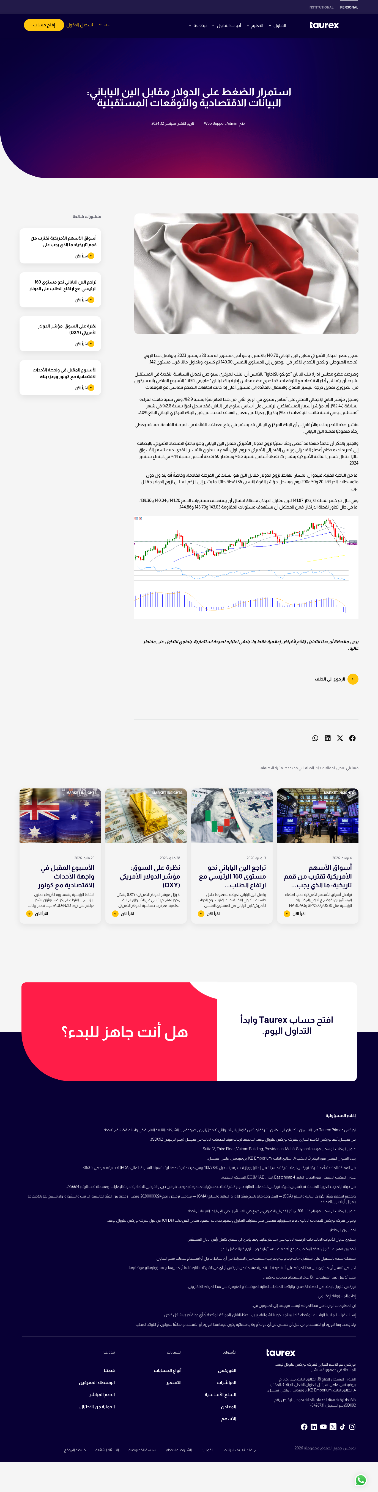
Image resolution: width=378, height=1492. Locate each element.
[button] (352, 738)
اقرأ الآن (84, 255)
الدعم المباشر (102, 1394)
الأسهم (228, 1418)
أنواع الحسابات (168, 1370)
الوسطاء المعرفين (97, 1382)
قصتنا (109, 1370)
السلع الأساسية (220, 1394)
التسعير (174, 1382)
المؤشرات (226, 1382)
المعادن (228, 1406)
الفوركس (227, 1370)
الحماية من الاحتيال (97, 1406)
